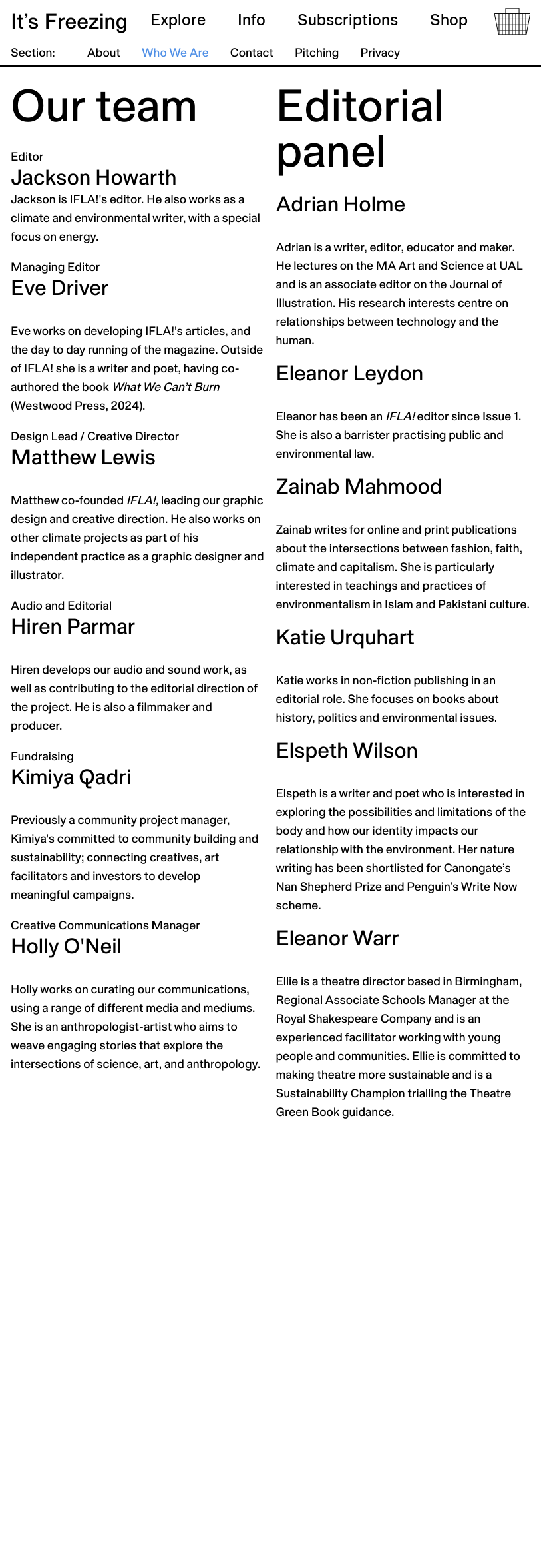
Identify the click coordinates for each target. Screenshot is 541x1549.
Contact (251, 53)
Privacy (380, 53)
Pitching (317, 53)
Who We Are (175, 53)
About (103, 53)
